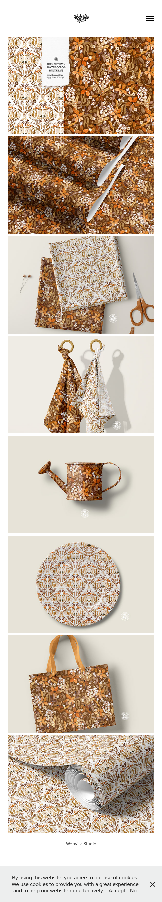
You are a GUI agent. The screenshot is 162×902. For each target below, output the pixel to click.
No (133, 890)
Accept (117, 890)
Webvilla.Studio (81, 843)
